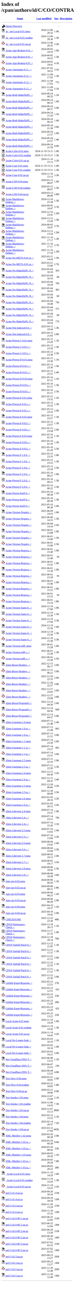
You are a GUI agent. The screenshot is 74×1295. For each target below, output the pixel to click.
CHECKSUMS (13, 919)
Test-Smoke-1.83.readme (18, 1104)
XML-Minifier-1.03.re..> (18, 1161)
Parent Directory (14, 26)
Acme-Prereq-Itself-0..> (18, 493)
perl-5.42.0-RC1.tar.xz (17, 1224)
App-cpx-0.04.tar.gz (16, 913)
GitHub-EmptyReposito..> (19, 983)
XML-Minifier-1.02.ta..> (18, 1148)
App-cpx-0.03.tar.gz (16, 900)
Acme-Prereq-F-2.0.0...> (18, 474)
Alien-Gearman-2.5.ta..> (18, 792)
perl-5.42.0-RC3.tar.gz (17, 1244)
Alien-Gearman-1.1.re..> (18, 747)
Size (56, 18)
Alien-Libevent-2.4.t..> (17, 824)
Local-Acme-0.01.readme (18, 1027)
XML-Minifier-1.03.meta (18, 1154)
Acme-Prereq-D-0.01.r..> (18, 366)
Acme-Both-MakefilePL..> (19, 95)
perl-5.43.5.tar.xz (14, 1275)
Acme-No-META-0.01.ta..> (20, 264)
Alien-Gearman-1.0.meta (18, 722)
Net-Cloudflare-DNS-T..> (19, 1059)
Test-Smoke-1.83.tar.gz (17, 1110)
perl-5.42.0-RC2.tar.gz (17, 1231)
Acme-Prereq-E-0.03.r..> (18, 442)
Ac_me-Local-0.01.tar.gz (18, 44)
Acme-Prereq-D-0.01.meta (19, 359)
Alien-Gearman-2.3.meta (18, 760)
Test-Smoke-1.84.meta (17, 1116)
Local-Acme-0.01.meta (17, 1021)
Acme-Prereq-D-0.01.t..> (18, 372)
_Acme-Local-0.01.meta (18, 1174)
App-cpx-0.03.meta (15, 894)
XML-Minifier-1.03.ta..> (18, 1167)
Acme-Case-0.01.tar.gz (17, 175)
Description (66, 18)
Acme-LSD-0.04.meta (17, 181)
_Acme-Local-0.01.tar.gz (18, 1186)
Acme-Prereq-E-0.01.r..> (18, 404)
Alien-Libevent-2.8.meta (18, 868)
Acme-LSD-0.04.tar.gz (17, 194)
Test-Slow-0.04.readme (17, 1084)
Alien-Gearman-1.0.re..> (18, 728)
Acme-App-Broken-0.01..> (19, 50)
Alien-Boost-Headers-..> (18, 665)
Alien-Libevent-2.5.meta (18, 830)
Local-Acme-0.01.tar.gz (18, 1034)
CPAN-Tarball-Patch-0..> (18, 945)
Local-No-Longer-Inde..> (18, 1040)
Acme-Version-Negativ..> (18, 512)
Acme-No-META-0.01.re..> (20, 258)
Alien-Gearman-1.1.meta (18, 741)
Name (20, 18)
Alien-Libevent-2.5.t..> (17, 836)
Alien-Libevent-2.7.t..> (17, 862)
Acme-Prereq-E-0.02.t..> (18, 429)
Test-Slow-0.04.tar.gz (16, 1091)
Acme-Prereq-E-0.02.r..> (18, 423)
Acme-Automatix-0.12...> (19, 76)
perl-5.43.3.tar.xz (14, 1263)
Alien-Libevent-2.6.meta (18, 843)
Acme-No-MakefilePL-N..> (20, 270)
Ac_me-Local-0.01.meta (18, 31)
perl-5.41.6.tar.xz (14, 1212)
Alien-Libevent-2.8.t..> (17, 875)
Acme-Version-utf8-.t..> (18, 658)
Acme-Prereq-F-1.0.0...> (18, 455)
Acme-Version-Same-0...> (19, 607)
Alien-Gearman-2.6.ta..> (18, 805)
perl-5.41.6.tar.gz (14, 1205)
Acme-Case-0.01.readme (18, 170)
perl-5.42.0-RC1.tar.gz (17, 1218)
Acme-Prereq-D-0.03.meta (19, 378)
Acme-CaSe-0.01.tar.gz (17, 160)
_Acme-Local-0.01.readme (19, 1180)
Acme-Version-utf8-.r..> (18, 652)
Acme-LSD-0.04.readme (18, 188)
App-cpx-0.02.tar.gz (16, 887)
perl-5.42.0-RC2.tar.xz (17, 1237)
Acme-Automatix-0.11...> (19, 69)
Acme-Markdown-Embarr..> (15, 200)
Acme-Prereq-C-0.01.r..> (18, 347)
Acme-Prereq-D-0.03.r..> (18, 385)
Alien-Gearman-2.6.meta (18, 798)
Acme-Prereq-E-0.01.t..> (18, 410)
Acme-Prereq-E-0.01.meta (19, 397)
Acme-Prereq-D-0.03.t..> (18, 391)
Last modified (43, 18)
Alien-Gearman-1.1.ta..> (18, 754)
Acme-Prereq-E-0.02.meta (19, 417)
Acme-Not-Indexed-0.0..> (19, 327)
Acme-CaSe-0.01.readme (18, 155)
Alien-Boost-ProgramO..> (19, 703)
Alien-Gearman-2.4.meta (18, 773)
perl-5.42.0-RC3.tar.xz (17, 1250)
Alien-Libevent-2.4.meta (18, 811)
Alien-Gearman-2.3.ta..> (18, 766)
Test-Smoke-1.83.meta (17, 1097)
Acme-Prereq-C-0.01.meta (19, 340)
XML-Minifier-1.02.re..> (18, 1142)
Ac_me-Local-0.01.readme (19, 37)
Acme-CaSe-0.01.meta (17, 151)
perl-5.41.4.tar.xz (14, 1199)
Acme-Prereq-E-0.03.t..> (18, 448)
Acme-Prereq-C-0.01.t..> (18, 353)
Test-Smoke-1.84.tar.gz (17, 1129)
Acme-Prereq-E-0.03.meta (19, 436)
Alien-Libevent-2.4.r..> (17, 817)
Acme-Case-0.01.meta (17, 165)
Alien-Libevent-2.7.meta (18, 855)
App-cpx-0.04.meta (15, 906)
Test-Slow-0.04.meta (16, 1078)
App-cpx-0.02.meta (15, 881)
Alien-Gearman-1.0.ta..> (18, 735)
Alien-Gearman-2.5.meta (18, 786)
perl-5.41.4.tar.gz (14, 1193)
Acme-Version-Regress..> (19, 550)
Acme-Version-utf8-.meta (18, 646)
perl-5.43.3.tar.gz (14, 1256)
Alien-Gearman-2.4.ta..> (18, 779)
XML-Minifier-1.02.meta (18, 1135)
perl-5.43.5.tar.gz (14, 1269)
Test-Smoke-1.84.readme (18, 1123)
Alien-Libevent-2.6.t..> (17, 849)
